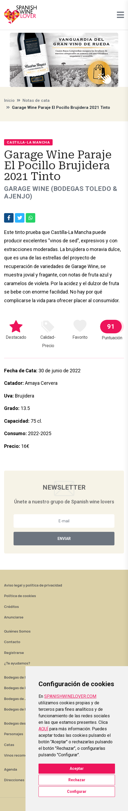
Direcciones (14, 779)
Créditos (11, 606)
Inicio (9, 100)
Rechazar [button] (76, 780)
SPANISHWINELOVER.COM (70, 696)
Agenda (10, 769)
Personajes (13, 733)
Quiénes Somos (17, 631)
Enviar (64, 538)
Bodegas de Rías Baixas (24, 709)
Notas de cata (36, 100)
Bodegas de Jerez (19, 698)
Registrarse (14, 652)
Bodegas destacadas (22, 723)
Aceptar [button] (77, 768)
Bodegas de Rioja (18, 677)
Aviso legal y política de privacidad (33, 585)
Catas (9, 744)
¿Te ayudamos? (17, 663)
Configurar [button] (77, 791)
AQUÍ (43, 728)
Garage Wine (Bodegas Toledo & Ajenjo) (60, 192)
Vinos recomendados (22, 755)
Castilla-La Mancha (28, 142)
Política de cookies (20, 595)
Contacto (12, 641)
